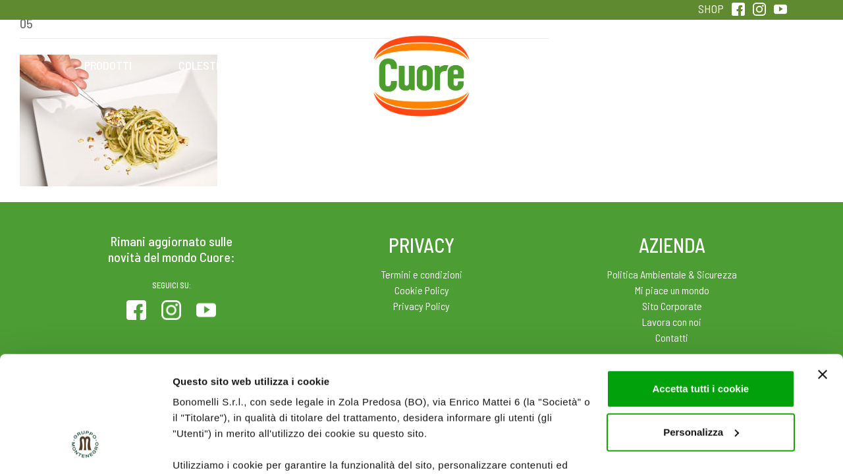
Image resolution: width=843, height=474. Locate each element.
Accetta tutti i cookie (700, 289)
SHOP (711, 8)
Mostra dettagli (208, 448)
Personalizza (701, 332)
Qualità (631, 65)
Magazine (526, 65)
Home (421, 50)
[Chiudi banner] (822, 275)
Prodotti (108, 65)
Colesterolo (212, 65)
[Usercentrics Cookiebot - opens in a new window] (85, 448)
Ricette (317, 65)
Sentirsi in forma (735, 65)
